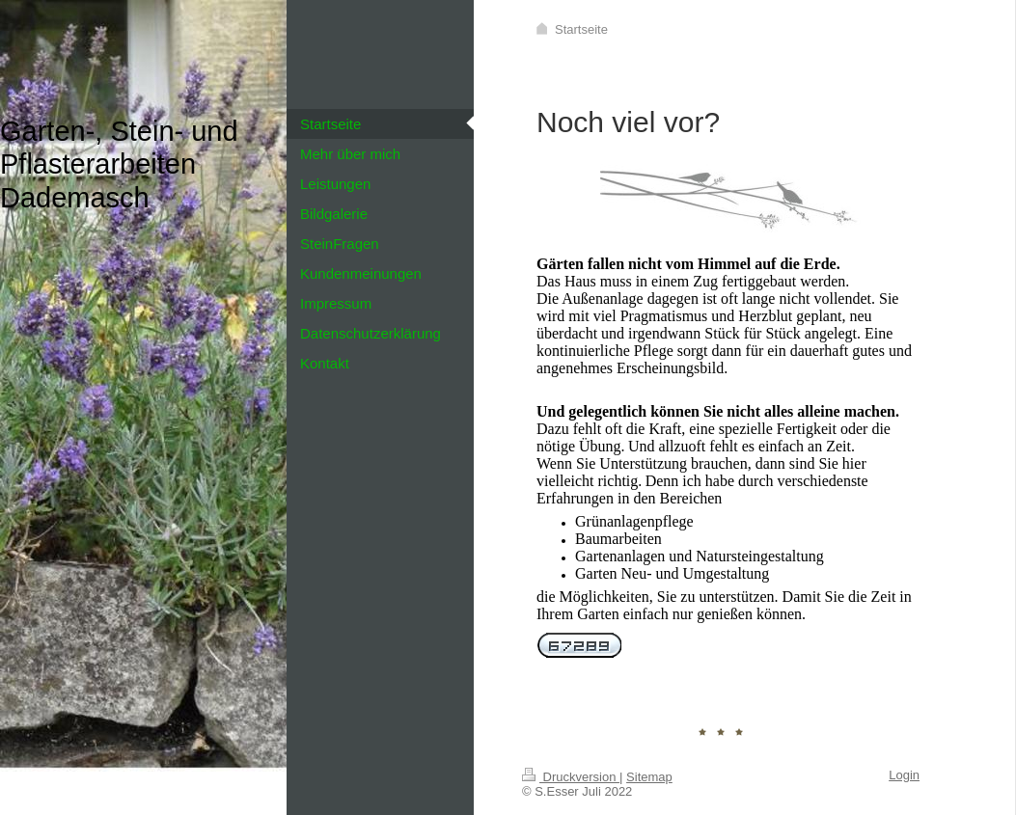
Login (904, 775)
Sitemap (649, 777)
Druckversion (570, 777)
